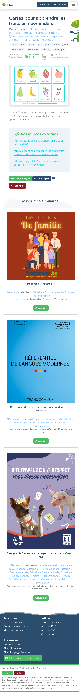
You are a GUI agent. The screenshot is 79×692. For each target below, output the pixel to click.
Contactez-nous (13, 644)
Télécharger (20, 178)
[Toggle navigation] (73, 4)
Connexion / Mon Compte (52, 4)
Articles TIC (48, 630)
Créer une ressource (16, 626)
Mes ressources (13, 630)
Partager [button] (41, 178)
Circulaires (47, 634)
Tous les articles (51, 622)
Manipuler (33, 49)
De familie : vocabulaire (41, 284)
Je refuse (19, 673)
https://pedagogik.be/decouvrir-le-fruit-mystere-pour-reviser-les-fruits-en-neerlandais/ (39, 152)
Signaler (17, 185)
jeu (39, 44)
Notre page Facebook (18, 652)
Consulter (41, 308)
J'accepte (7, 673)
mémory (46, 49)
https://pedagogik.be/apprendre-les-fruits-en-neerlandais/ (39, 142)
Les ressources (13, 622)
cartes (14, 44)
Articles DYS (48, 626)
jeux (47, 44)
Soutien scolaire (15, 648)
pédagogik (59, 49)
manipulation (17, 49)
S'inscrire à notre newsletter (23, 658)
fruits (31, 44)
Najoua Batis (15, 57)
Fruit (23, 44)
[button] (53, 178)
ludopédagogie (60, 44)
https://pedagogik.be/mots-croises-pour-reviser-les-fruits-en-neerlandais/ (39, 163)
